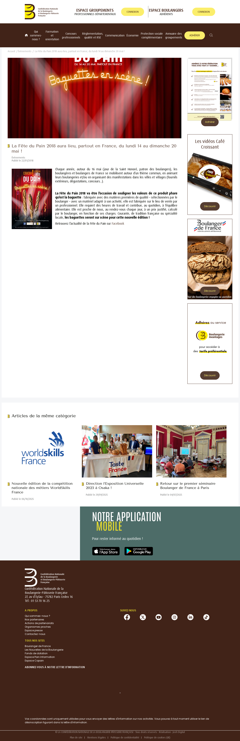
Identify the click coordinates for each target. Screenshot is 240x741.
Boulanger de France (38, 646)
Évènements (24, 51)
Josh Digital (179, 732)
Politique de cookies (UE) (157, 737)
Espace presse (34, 630)
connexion (133, 11)
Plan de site (76, 737)
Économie (133, 35)
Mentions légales (96, 737)
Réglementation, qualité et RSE (92, 35)
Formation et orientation (52, 35)
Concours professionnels (71, 35)
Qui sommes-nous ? (36, 35)
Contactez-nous (35, 634)
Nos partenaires (34, 619)
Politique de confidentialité (125, 737)
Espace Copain (34, 660)
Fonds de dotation (36, 653)
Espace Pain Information (40, 657)
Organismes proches (38, 626)
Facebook (118, 223)
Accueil (11, 51)
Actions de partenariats (39, 623)
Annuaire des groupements (173, 35)
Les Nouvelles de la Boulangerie (44, 649)
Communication (115, 35)
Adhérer (194, 35)
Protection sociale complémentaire (152, 35)
